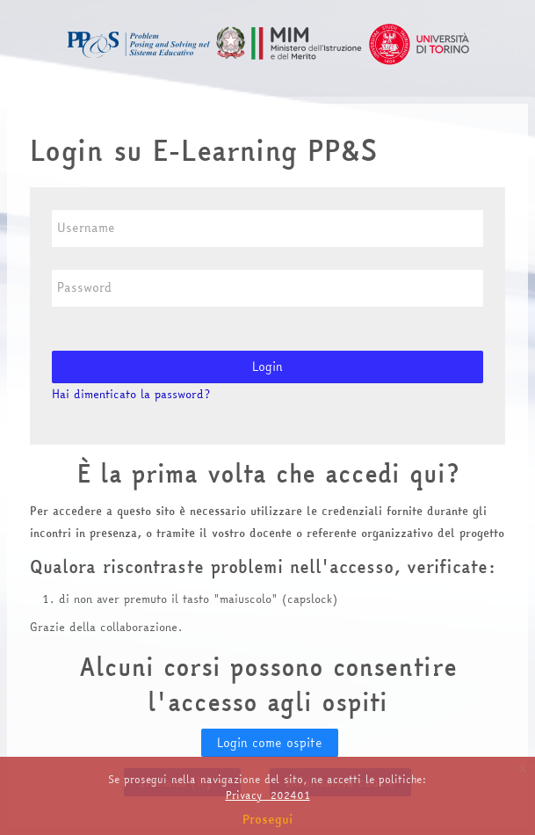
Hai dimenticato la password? (131, 394)
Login (267, 366)
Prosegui (267, 819)
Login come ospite (269, 742)
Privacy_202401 (268, 795)
